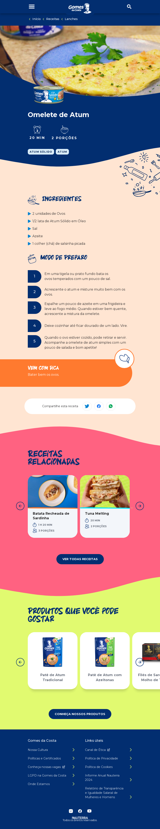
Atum (62, 151)
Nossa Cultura (38, 750)
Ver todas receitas (80, 559)
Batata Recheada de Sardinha (51, 516)
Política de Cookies (99, 767)
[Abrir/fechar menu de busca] (129, 7)
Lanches (71, 19)
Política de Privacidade (101, 758)
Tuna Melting (97, 514)
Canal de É (98, 750)
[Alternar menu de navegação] (31, 7)
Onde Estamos (39, 784)
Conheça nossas (47, 767)
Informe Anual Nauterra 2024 (102, 778)
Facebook (80, 811)
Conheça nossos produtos (80, 714)
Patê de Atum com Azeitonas (105, 677)
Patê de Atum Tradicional (52, 677)
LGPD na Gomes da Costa (47, 775)
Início (36, 19)
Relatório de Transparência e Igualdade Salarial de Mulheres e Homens (104, 793)
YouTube (89, 811)
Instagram (71, 811)
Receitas (52, 19)
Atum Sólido (41, 151)
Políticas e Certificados (44, 758)
